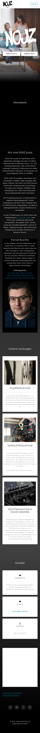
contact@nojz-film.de (20, 611)
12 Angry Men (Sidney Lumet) (20, 273)
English (29, 54)
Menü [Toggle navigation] (34, 4)
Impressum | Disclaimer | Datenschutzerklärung (12, 694)
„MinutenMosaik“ (24, 217)
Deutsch (11, 54)
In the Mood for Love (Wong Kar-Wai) (20, 278)
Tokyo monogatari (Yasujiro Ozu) (20, 275)
